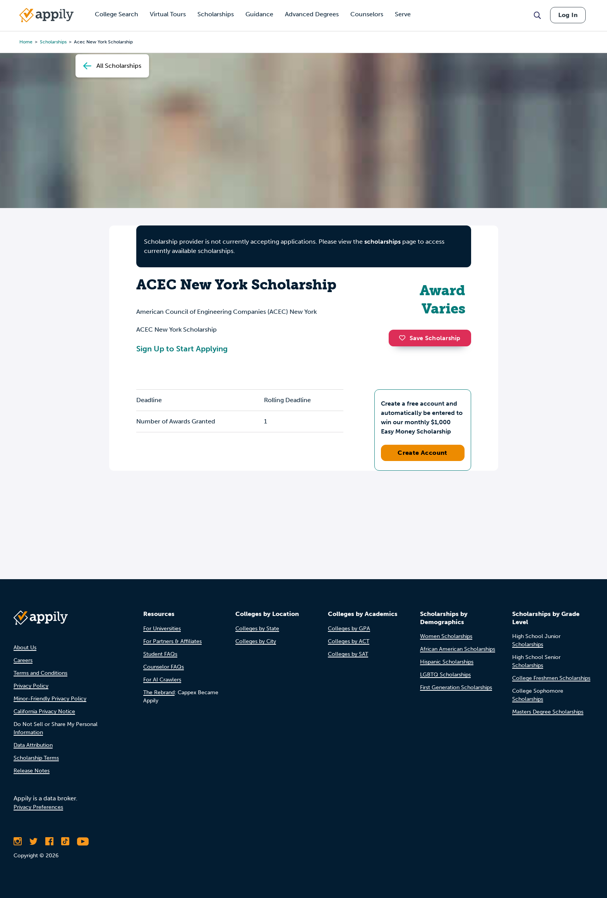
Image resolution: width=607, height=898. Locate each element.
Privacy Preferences (38, 807)
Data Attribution (33, 745)
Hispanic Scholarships (446, 662)
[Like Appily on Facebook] (49, 841)
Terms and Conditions (40, 673)
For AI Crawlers (162, 679)
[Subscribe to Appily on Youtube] (83, 841)
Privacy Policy (31, 686)
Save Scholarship (429, 338)
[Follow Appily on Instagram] (18, 841)
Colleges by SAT (348, 654)
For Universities (162, 628)
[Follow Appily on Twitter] (33, 841)
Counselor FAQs (163, 667)
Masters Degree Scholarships (547, 712)
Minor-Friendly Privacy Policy (50, 698)
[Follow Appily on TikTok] (65, 841)
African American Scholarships (457, 649)
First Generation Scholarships (456, 687)
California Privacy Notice (44, 711)
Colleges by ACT (348, 641)
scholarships (53, 42)
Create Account (423, 452)
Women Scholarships (446, 636)
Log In (568, 15)
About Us (25, 647)
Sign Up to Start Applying (182, 348)
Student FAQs (160, 654)
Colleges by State (257, 628)
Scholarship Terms (36, 758)
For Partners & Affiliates (172, 641)
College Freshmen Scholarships (551, 678)
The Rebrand (159, 692)
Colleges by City (255, 641)
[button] (404, 338)
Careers (23, 660)
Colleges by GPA (349, 628)
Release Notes (32, 770)
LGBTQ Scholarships (445, 674)
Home (26, 42)
